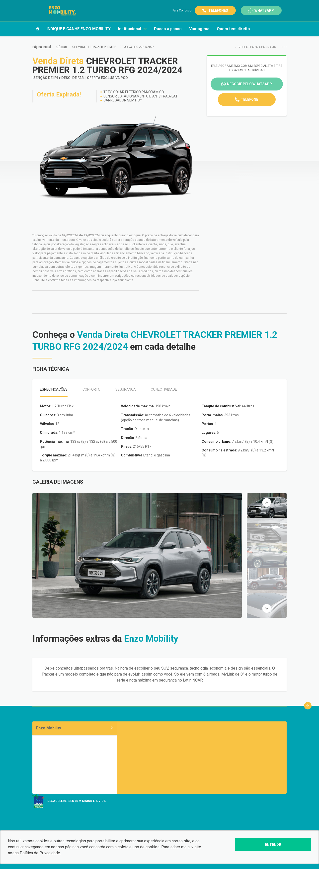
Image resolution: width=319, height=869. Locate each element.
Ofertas (61, 47)
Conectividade (164, 389)
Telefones (218, 10)
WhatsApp (264, 10)
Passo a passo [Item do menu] (168, 28)
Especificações (54, 389)
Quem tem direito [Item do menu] (233, 28)
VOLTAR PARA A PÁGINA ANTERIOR (263, 47)
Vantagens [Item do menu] (199, 28)
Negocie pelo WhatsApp (249, 84)
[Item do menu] (37, 28)
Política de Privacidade (40, 853)
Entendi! (273, 845)
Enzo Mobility (74, 728)
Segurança (125, 389)
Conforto (91, 389)
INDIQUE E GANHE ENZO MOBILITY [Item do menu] (79, 28)
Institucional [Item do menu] (132, 28)
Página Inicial (41, 47)
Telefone (249, 99)
